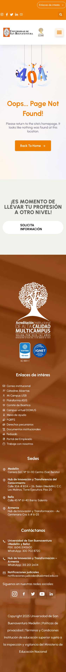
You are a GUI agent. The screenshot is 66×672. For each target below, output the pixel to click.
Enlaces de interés (51, 5)
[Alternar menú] (59, 32)
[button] (60, 14)
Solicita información (31, 226)
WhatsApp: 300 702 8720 (24, 551)
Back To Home (33, 146)
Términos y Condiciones (42, 630)
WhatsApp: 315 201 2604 (23, 565)
